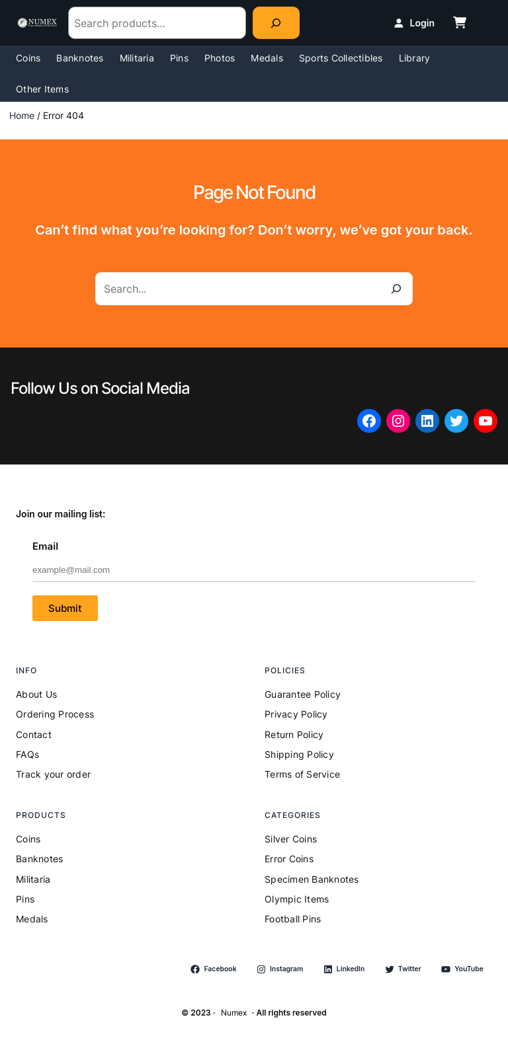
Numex (234, 1013)
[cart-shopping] (460, 22)
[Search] (276, 23)
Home (21, 115)
